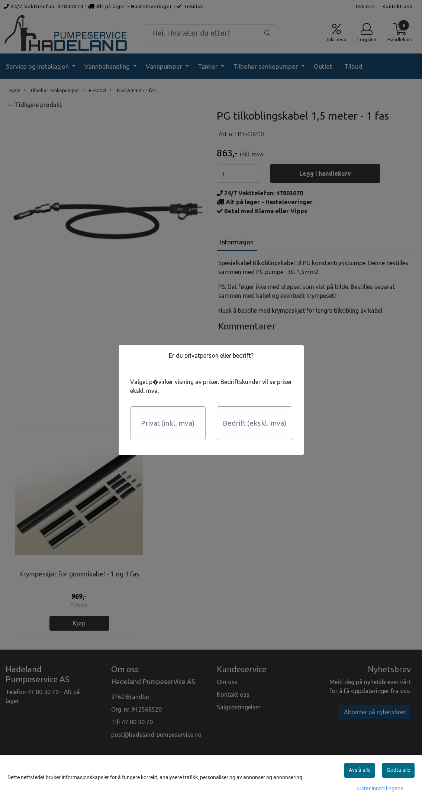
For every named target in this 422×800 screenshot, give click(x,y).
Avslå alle (359, 770)
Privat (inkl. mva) (167, 423)
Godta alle (398, 770)
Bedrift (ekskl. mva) (254, 423)
